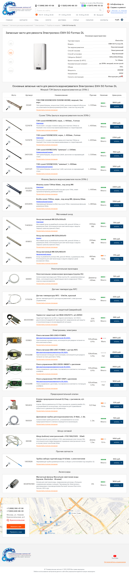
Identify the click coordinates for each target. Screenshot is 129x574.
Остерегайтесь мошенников (115, 562)
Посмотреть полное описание (46, 110)
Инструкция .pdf (115, 76)
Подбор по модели (53, 25)
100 (11, 70)
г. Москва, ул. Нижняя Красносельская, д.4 (118, 11)
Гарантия (89, 20)
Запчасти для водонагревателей (21, 25)
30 (10, 43)
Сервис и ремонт (118, 7)
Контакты (104, 20)
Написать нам (16, 526)
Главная (9, 20)
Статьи (76, 20)
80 (10, 61)
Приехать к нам (16, 531)
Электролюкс (40, 25)
